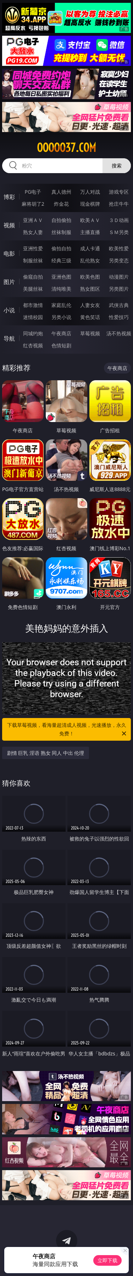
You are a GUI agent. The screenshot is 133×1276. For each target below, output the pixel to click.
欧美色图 (90, 276)
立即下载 (107, 1260)
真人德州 (61, 191)
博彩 (9, 197)
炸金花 (61, 203)
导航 (9, 338)
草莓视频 (90, 333)
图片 (9, 282)
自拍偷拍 (61, 220)
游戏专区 (119, 191)
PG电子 (32, 191)
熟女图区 (90, 288)
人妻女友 (90, 305)
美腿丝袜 (33, 288)
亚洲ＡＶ (33, 220)
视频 (9, 225)
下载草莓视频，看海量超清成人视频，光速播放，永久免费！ (67, 730)
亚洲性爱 (33, 248)
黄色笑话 (90, 317)
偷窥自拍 (33, 276)
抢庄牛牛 (119, 203)
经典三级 (61, 260)
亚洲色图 (61, 276)
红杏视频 (33, 345)
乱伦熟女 (90, 260)
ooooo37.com (66, 148)
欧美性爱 (119, 248)
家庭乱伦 (61, 305)
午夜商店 (61, 333)
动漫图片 (119, 276)
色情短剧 (61, 345)
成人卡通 (90, 248)
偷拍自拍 (61, 248)
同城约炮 (33, 333)
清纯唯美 (61, 288)
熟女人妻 (33, 232)
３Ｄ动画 (119, 220)
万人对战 (90, 191)
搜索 (117, 165)
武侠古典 (119, 305)
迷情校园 (33, 317)
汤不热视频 (118, 333)
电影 (9, 253)
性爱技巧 (119, 317)
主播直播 (90, 232)
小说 (9, 310)
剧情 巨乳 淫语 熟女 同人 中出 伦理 (45, 753)
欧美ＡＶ (90, 220)
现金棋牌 (90, 203)
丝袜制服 (61, 232)
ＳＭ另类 (119, 232)
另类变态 (119, 260)
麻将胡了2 (33, 203)
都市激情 (33, 305)
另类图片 (119, 288)
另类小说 (61, 317)
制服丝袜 (33, 260)
